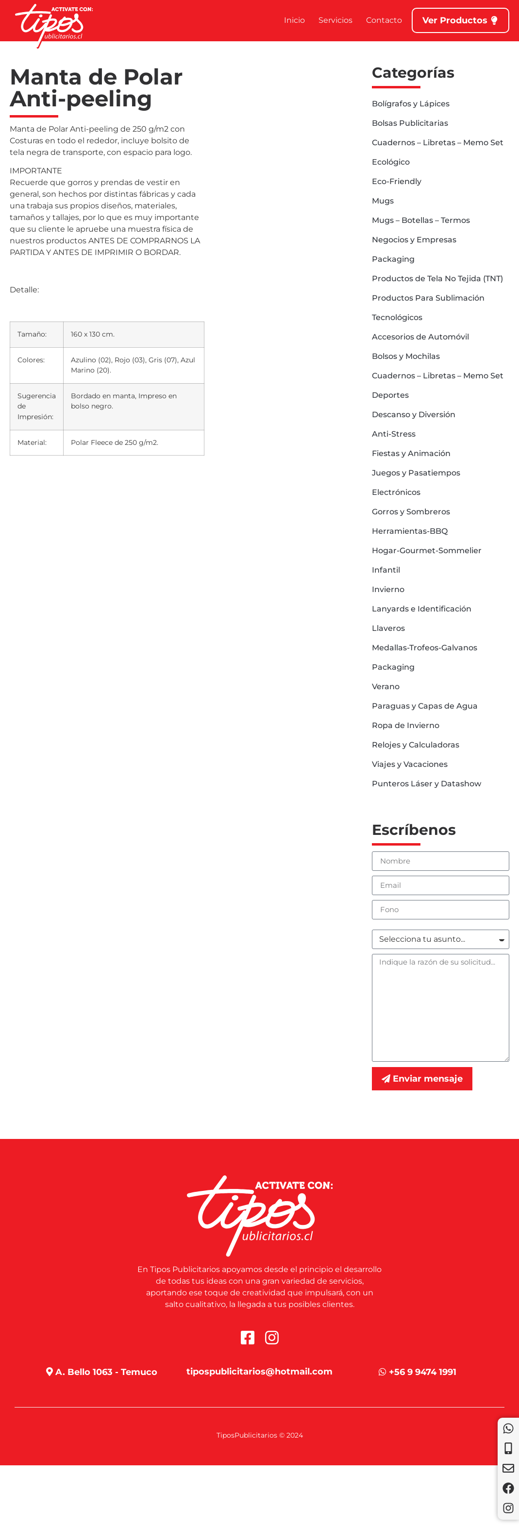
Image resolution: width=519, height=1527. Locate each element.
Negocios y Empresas (414, 239)
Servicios (335, 20)
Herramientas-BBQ (410, 531)
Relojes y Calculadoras (415, 744)
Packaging (393, 259)
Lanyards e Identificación (421, 608)
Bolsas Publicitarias (410, 123)
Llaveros (388, 628)
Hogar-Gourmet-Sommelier (427, 550)
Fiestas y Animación (411, 453)
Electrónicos (396, 492)
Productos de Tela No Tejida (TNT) (437, 278)
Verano (386, 686)
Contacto (384, 20)
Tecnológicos (397, 317)
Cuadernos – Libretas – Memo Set (437, 142)
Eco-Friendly (396, 181)
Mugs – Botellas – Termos (421, 220)
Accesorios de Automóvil (420, 336)
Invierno (388, 589)
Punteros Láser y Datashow (426, 783)
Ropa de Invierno (405, 725)
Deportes (390, 395)
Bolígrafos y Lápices (411, 103)
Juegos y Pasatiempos (416, 472)
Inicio (294, 20)
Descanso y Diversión (413, 414)
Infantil (386, 570)
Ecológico (391, 162)
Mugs (383, 200)
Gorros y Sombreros (411, 511)
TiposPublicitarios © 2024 (260, 1435)
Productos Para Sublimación (428, 298)
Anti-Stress (394, 434)
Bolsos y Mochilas (406, 356)
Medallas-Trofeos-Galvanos (424, 647)
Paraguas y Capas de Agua (425, 706)
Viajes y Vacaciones (410, 764)
